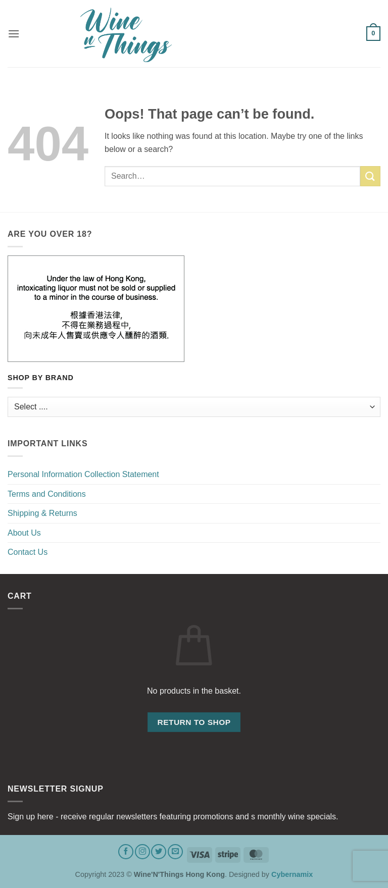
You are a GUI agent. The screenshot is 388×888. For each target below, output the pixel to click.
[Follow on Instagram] (142, 851)
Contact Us (27, 552)
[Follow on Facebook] (125, 851)
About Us (24, 533)
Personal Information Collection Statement (83, 474)
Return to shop (193, 722)
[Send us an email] (175, 851)
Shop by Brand (41, 378)
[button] (14, 33)
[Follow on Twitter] (158, 851)
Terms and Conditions (47, 494)
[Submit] (370, 176)
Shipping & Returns (42, 513)
